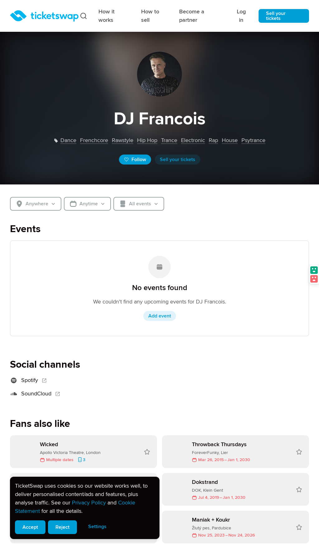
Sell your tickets (276, 15)
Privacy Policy (89, 502)
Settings (97, 526)
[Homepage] (44, 15)
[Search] (83, 16)
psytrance (253, 140)
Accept (30, 527)
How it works (106, 15)
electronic (193, 140)
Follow (135, 159)
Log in (241, 15)
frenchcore (94, 140)
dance (68, 140)
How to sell (150, 15)
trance (169, 140)
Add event (159, 316)
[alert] (85, 508)
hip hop (147, 140)
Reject (62, 527)
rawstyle (122, 140)
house (230, 140)
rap (213, 140)
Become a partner (191, 15)
